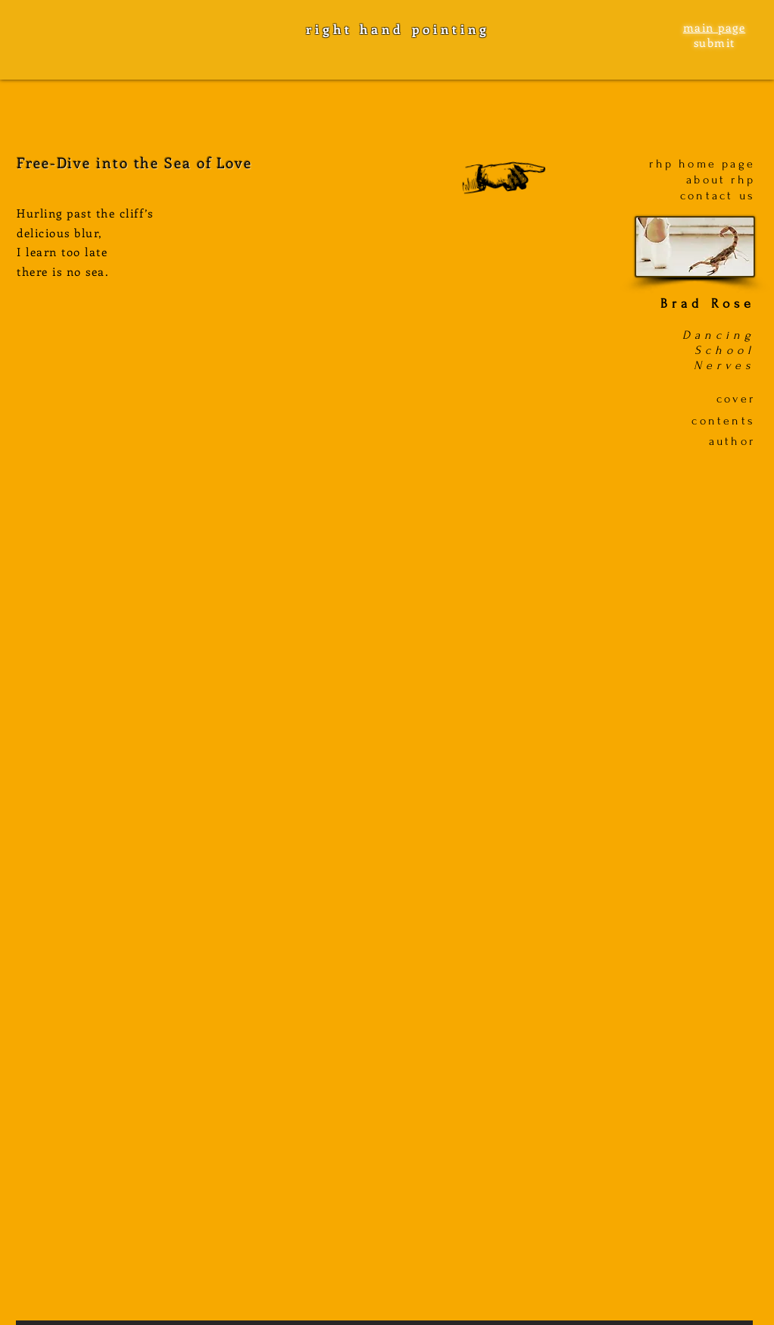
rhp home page (702, 164)
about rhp (720, 179)
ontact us (721, 195)
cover (735, 399)
